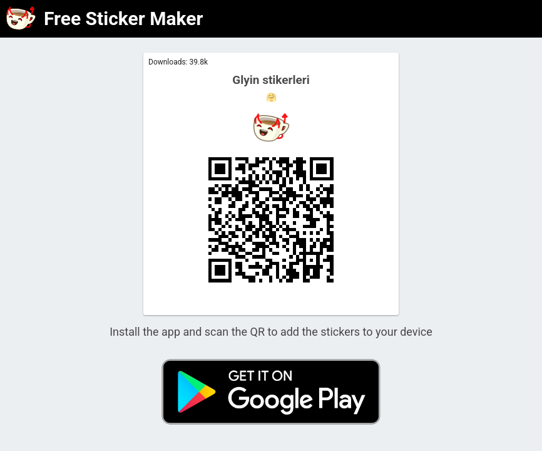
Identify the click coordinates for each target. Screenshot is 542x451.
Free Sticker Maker (123, 18)
